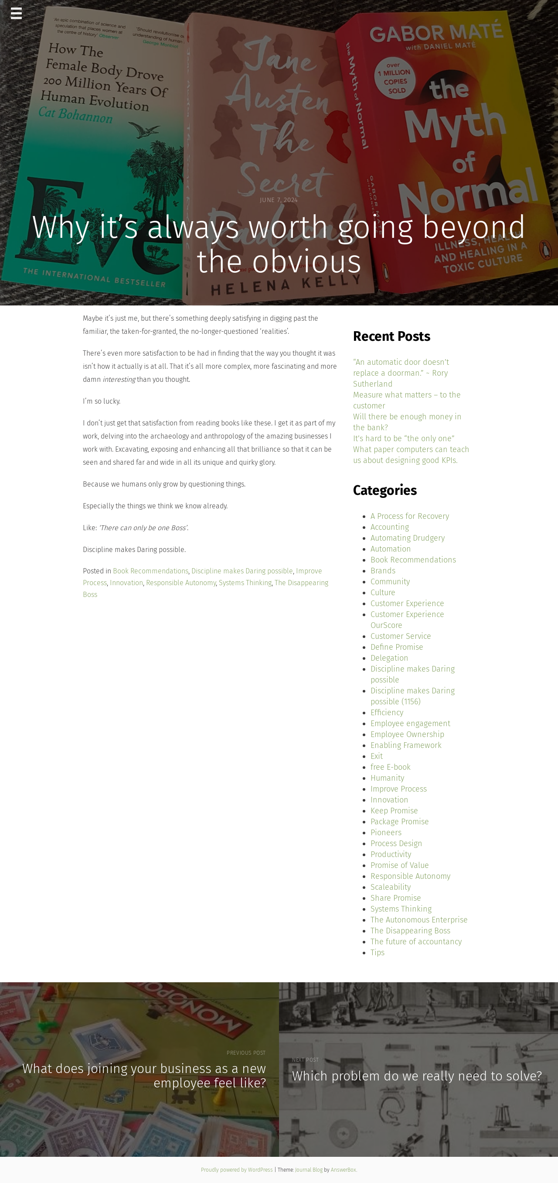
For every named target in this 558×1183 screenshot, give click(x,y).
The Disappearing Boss (410, 931)
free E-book (391, 767)
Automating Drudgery (408, 538)
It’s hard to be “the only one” (404, 438)
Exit (377, 756)
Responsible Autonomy (181, 583)
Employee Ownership (407, 734)
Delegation (389, 658)
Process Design (396, 843)
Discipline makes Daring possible (242, 571)
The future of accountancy (416, 941)
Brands (383, 571)
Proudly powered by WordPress (237, 1170)
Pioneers (386, 832)
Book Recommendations (150, 571)
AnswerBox (343, 1170)
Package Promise (400, 821)
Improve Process (399, 789)
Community (390, 581)
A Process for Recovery (410, 516)
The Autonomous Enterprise (419, 920)
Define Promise (397, 647)
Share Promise (396, 898)
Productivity (391, 854)
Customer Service (401, 636)
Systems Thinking (245, 583)
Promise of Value (400, 865)
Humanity (387, 778)
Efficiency (387, 712)
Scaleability (391, 887)
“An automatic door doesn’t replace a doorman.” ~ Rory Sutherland (401, 373)
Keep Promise (394, 811)
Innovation (126, 583)
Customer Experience (407, 603)
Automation (391, 549)
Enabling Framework (406, 745)
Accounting (390, 527)
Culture (383, 592)
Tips (377, 952)
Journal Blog (309, 1170)
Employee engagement (410, 723)
